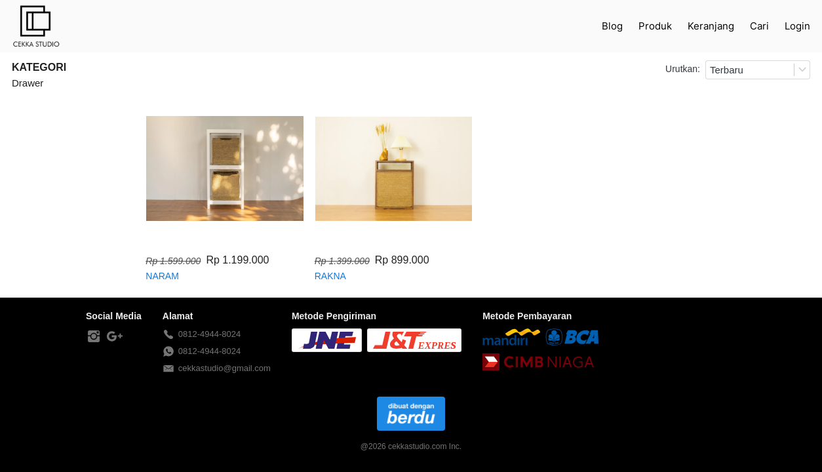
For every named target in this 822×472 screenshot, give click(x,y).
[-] (94, 336)
